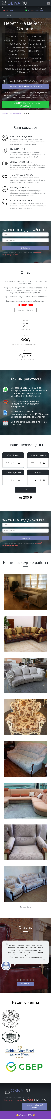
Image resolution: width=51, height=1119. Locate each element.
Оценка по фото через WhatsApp (26, 104)
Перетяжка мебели (15, 113)
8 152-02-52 (9, 10)
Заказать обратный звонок (35, 1106)
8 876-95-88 (34, 10)
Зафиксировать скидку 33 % (25, 86)
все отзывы (25, 984)
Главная (4, 113)
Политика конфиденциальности (15, 1100)
